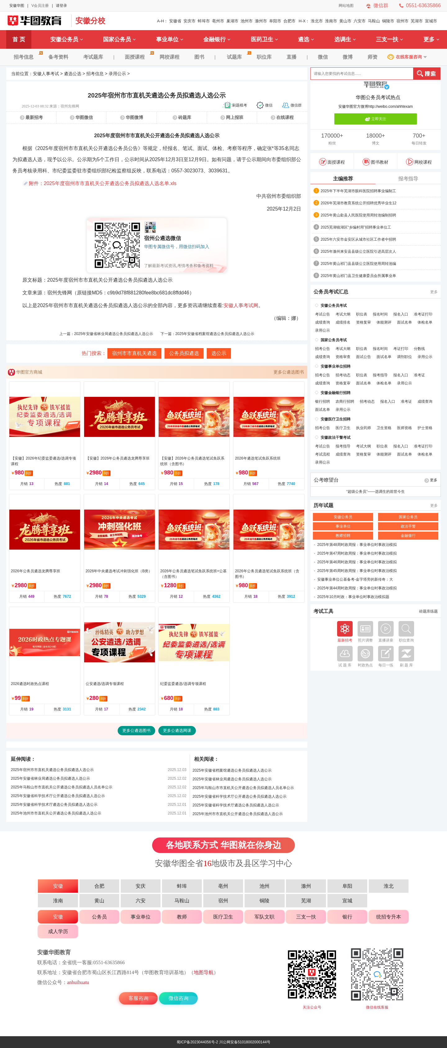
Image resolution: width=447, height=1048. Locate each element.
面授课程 (138, 57)
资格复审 (363, 322)
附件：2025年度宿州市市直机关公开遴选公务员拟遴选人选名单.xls (103, 183)
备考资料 (58, 57)
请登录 (61, 5)
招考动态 (343, 375)
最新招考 (34, 117)
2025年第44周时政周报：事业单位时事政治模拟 (357, 588)
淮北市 (317, 21)
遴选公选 (72, 73)
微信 (323, 57)
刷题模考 (239, 105)
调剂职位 (404, 357)
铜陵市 (388, 21)
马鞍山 (374, 21)
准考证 (419, 375)
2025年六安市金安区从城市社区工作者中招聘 (358, 239)
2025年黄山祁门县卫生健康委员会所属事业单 (358, 276)
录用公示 (117, 73)
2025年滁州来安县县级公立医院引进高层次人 (358, 251)
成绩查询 (322, 322)
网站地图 (346, 5)
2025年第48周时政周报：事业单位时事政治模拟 (357, 544)
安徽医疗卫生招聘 (335, 419)
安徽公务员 (66, 39)
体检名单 (425, 322)
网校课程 (169, 57)
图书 (199, 57)
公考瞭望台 (326, 480)
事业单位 (169, 39)
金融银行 (216, 39)
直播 (291, 57)
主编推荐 (343, 178)
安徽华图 (16, 5)
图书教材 (375, 162)
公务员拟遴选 (184, 353)
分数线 (419, 349)
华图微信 (84, 117)
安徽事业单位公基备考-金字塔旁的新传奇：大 (355, 579)
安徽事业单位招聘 (335, 366)
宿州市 (402, 21)
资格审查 (343, 357)
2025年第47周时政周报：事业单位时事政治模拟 (357, 553)
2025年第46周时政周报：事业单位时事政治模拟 (357, 562)
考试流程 (322, 454)
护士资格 (425, 428)
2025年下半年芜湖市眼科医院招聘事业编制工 (358, 191)
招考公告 (322, 349)
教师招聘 (343, 535)
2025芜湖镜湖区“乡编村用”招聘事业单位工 (356, 227)
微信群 (380, 5)
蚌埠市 (204, 21)
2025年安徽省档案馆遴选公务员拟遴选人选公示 (215, 334)
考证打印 (400, 349)
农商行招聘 (345, 401)
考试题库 (93, 57)
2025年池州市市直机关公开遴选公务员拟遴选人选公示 (56, 813)
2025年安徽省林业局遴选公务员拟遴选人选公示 (113, 334)
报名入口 (400, 314)
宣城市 (431, 21)
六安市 (360, 21)
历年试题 (323, 505)
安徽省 (175, 21)
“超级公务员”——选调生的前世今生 (375, 491)
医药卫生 (264, 39)
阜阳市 (275, 21)
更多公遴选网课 (177, 730)
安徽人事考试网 (241, 305)
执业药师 (363, 428)
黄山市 (345, 21)
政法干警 (408, 526)
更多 (431, 39)
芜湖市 (417, 21)
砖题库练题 (428, 611)
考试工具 (323, 611)
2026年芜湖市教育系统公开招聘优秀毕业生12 (358, 203)
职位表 (361, 314)
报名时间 (380, 314)
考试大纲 (343, 314)
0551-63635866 (423, 5)
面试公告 (363, 357)
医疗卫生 (343, 428)
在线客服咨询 (409, 56)
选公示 (218, 353)
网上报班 (234, 117)
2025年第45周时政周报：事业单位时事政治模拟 (357, 571)
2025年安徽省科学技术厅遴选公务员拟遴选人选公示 (54, 804)
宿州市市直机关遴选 (134, 353)
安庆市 (189, 21)
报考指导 (408, 178)
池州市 (247, 21)
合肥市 (289, 21)
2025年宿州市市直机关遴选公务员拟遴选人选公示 (52, 770)
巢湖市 (232, 21)
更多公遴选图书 (288, 372)
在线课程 (285, 117)
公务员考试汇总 (331, 291)
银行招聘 (322, 401)
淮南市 (331, 21)
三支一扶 (389, 39)
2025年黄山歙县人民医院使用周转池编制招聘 (358, 215)
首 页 (18, 39)
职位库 (264, 57)
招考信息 (27, 57)
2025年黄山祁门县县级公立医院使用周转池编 (358, 263)
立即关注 (375, 119)
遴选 (306, 39)
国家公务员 (119, 39)
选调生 (345, 39)
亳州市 (218, 21)
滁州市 (261, 21)
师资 (372, 57)
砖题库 (184, 117)
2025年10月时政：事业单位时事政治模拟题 (353, 597)
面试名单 (404, 322)
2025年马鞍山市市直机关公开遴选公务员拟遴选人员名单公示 (61, 787)
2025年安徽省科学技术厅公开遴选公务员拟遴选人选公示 (58, 796)
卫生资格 (384, 428)
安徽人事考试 (46, 73)
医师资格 (404, 428)
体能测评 (384, 322)
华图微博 (134, 117)
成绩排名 (343, 322)
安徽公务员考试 (334, 305)
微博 (348, 57)
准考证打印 (423, 314)
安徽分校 (90, 20)
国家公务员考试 (334, 340)
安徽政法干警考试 (335, 437)
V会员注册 (40, 5)
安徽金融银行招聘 (335, 393)
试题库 (238, 57)
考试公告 (322, 314)
